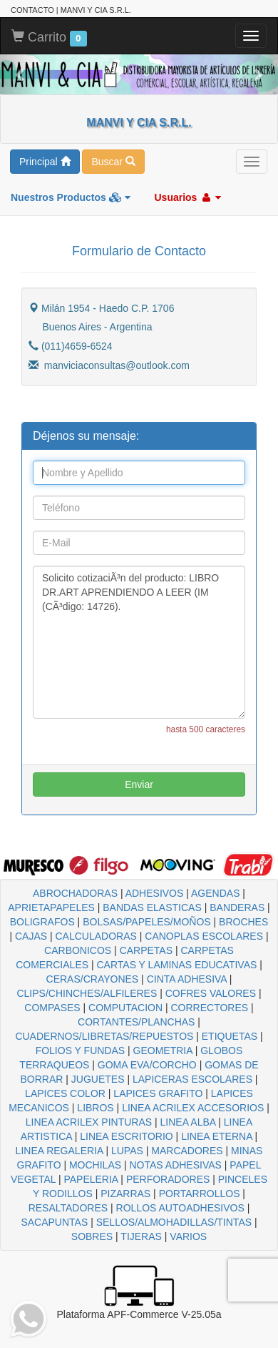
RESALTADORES (68, 1208)
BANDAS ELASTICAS (152, 907)
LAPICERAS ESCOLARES (192, 1079)
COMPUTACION (125, 1007)
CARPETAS (146, 950)
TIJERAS (141, 1236)
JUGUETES (98, 1079)
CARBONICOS (77, 950)
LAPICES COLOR (65, 1093)
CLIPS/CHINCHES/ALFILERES (86, 993)
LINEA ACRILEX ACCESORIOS (193, 1107)
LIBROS (95, 1107)
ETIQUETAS (229, 1036)
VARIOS (188, 1236)
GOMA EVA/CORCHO (147, 1065)
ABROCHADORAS (75, 893)
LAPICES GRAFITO (157, 1093)
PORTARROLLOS (199, 1193)
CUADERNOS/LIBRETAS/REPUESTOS (104, 1036)
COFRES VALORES (210, 993)
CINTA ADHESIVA (187, 979)
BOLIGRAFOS (42, 922)
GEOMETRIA (162, 1050)
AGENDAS (215, 893)
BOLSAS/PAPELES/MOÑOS (146, 922)
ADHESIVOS (154, 893)
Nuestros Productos (70, 197)
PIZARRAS (125, 1193)
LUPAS (127, 1150)
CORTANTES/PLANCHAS (136, 1022)
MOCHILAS (95, 1165)
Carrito (49, 37)
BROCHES (243, 922)
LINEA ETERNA (216, 1136)
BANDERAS (237, 907)
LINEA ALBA (188, 1122)
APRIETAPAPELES (51, 907)
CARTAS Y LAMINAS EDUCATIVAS (176, 964)
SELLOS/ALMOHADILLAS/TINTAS (174, 1222)
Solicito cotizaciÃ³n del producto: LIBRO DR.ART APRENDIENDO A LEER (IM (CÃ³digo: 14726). (139, 642)
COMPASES (52, 1007)
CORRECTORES (209, 1007)
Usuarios (187, 197)
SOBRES (92, 1236)
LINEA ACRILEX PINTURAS (89, 1122)
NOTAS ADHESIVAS (176, 1165)
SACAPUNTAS (54, 1222)
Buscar (113, 161)
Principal (45, 161)
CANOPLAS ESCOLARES (204, 936)
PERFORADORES (168, 1179)
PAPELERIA (90, 1179)
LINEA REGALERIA (59, 1150)
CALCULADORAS (96, 936)
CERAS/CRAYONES (92, 979)
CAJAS (31, 936)
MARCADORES (186, 1150)
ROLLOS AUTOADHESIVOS (180, 1208)
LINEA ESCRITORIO (126, 1136)
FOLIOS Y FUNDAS (80, 1050)
